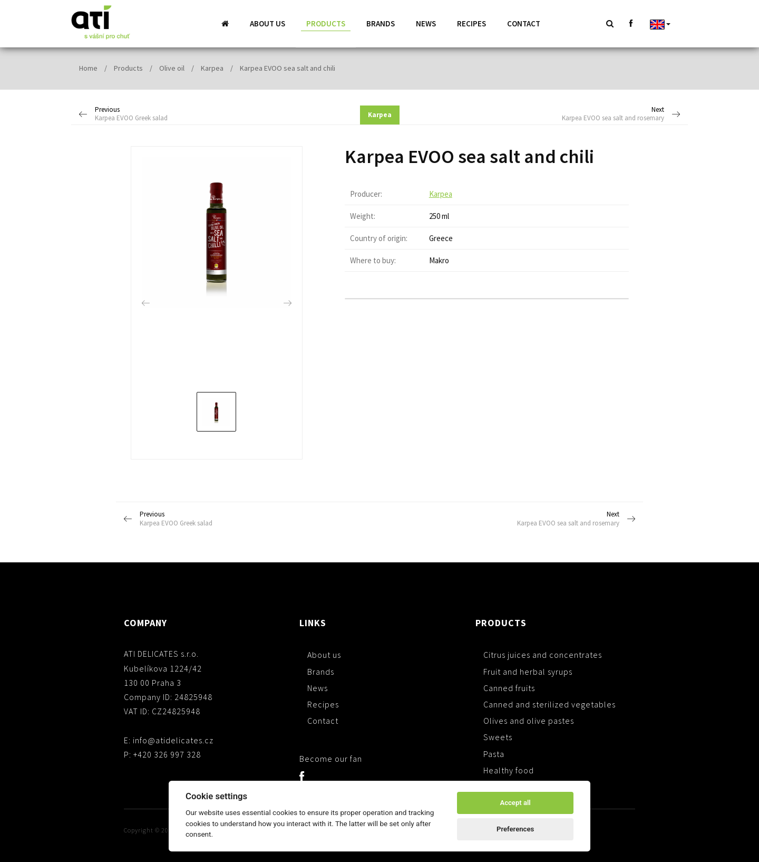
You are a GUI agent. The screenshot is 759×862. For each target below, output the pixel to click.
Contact (523, 23)
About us (267, 23)
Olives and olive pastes (528, 720)
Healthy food (508, 769)
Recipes (471, 23)
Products (325, 23)
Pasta (493, 753)
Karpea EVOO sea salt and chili (287, 67)
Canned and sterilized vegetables (549, 703)
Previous (156, 114)
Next (603, 114)
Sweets (497, 736)
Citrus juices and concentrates (542, 654)
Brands (380, 23)
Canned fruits (509, 687)
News (426, 23)
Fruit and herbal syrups (527, 671)
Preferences (515, 829)
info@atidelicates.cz (173, 739)
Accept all (515, 803)
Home (88, 67)
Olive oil (171, 67)
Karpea (212, 67)
